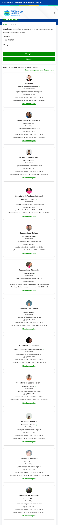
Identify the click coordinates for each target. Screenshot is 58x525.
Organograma (49, 70)
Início (5, 24)
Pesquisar (7, 45)
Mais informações (29, 103)
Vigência (6, 36)
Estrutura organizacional (34, 70)
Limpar (29, 59)
